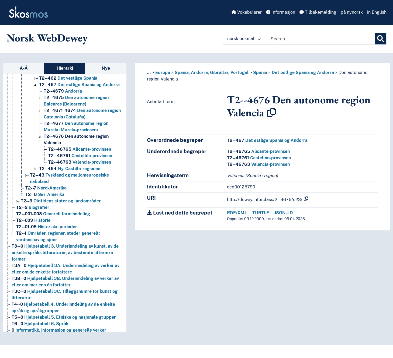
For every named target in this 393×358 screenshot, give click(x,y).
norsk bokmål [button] (244, 38)
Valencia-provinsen (258, 164)
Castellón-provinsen (259, 157)
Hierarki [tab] (65, 68)
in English (377, 12)
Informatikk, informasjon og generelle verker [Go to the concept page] (59, 330)
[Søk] (381, 39)
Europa (162, 72)
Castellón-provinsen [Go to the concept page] (80, 155)
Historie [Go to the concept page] (33, 220)
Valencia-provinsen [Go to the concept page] (79, 162)
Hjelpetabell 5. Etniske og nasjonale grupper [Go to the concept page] (64, 317)
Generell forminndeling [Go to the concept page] (53, 213)
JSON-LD (283, 212)
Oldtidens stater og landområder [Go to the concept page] (61, 200)
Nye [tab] (106, 68)
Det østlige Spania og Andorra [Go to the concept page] (79, 84)
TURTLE (260, 212)
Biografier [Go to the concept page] (32, 207)
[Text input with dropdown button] (321, 39)
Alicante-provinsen (258, 151)
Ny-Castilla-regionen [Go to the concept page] (69, 168)
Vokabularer (246, 12)
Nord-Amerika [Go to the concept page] (46, 188)
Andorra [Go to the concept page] (63, 91)
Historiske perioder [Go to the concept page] (46, 226)
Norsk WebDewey (47, 38)
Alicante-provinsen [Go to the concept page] (79, 149)
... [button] (149, 72)
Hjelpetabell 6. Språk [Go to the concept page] (40, 323)
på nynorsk (352, 12)
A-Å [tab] (24, 68)
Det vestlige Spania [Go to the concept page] (68, 78)
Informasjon (280, 12)
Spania (260, 72)
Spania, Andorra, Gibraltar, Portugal (212, 72)
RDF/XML (237, 212)
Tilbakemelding (317, 12)
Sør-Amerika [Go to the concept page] (44, 194)
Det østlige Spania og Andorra (303, 72)
